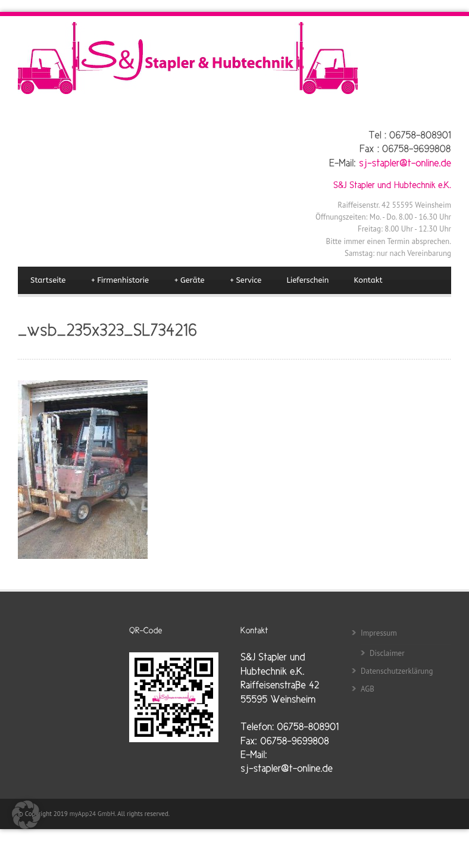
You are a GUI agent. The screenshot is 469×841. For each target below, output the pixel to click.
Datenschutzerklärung (397, 671)
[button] (26, 815)
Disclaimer (387, 653)
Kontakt (368, 280)
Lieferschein (307, 280)
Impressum (379, 633)
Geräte (189, 280)
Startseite (47, 280)
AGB (367, 689)
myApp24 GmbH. (93, 813)
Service (246, 280)
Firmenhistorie (119, 280)
